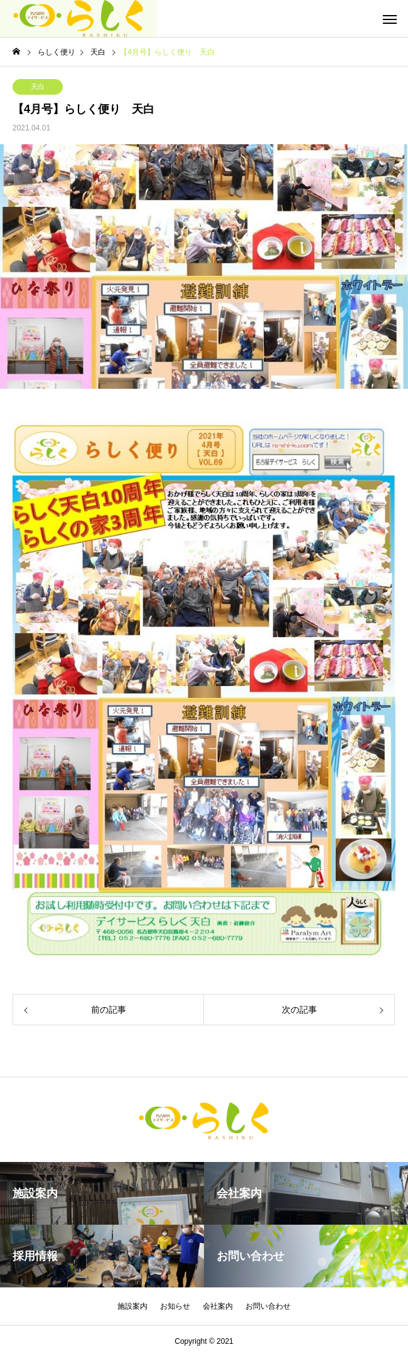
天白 (38, 86)
